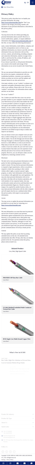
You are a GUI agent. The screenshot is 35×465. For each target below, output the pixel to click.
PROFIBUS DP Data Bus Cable (12, 277)
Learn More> (6, 280)
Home (4, 7)
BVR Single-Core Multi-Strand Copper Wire (16, 339)
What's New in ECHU (17, 353)
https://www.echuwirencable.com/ (11, 22)
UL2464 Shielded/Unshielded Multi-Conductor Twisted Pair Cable (17, 308)
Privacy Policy (10, 7)
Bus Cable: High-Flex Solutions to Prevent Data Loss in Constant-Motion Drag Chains (15, 362)
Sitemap (3, 459)
